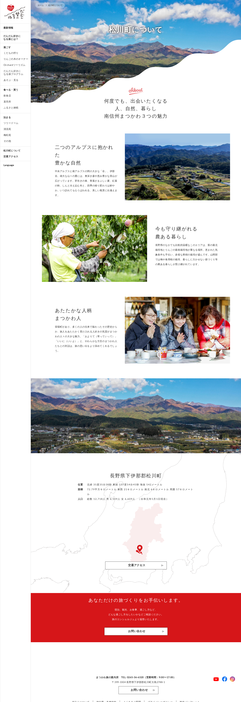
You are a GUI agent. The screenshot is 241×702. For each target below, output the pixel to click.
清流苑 (7, 128)
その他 (7, 140)
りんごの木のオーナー (16, 58)
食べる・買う (10, 89)
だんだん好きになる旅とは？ (12, 37)
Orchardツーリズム (14, 64)
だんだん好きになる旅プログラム (13, 72)
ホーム (41, 5)
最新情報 (8, 27)
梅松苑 (7, 134)
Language (8, 165)
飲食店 (7, 95)
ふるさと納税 (11, 107)
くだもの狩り (11, 52)
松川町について (12, 150)
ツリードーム (11, 122)
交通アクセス (10, 156)
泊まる (7, 117)
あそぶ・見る (11, 79)
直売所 (7, 101)
